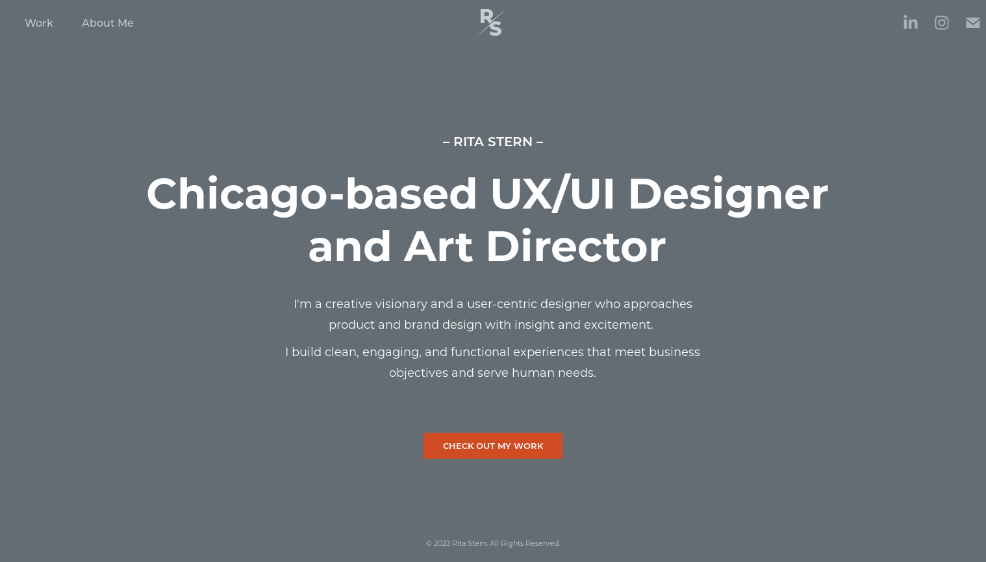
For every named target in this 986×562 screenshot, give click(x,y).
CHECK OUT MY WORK (493, 445)
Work (39, 22)
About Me (108, 22)
